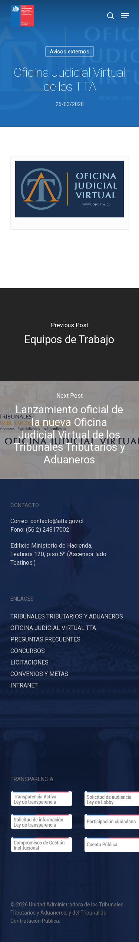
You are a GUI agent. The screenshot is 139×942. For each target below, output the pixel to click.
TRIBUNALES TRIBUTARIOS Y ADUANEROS (66, 616)
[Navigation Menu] (125, 15)
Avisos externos (69, 51)
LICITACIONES (29, 662)
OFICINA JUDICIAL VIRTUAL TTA (53, 627)
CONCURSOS (27, 650)
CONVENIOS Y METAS (39, 673)
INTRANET (24, 685)
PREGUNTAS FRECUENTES (45, 639)
